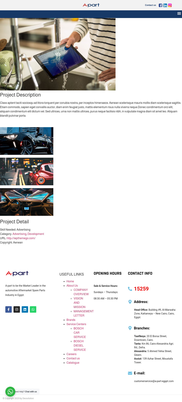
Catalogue (72, 362)
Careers (71, 354)
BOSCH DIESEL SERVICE (80, 345)
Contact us (150, 5)
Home (70, 281)
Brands (70, 319)
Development (36, 233)
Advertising (19, 233)
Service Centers (76, 324)
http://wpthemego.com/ (21, 238)
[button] (179, 13)
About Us (72, 285)
